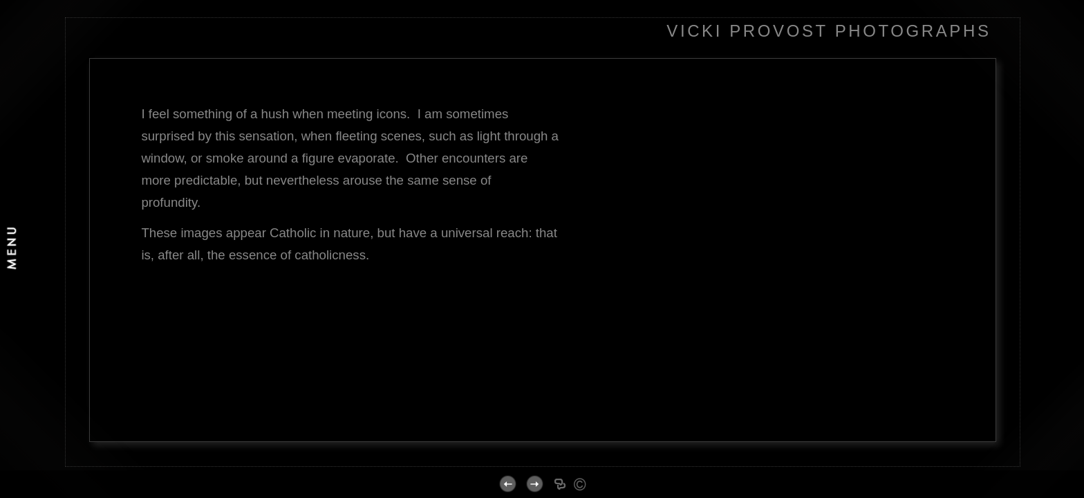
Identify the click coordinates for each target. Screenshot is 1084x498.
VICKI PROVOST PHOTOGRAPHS (828, 30)
